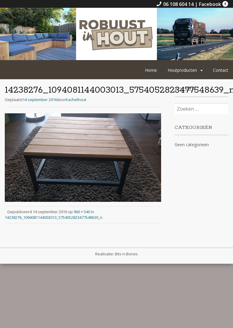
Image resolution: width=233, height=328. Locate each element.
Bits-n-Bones (126, 254)
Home (151, 70)
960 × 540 (82, 211)
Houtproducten (182, 70)
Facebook (213, 4)
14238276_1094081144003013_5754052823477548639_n (53, 217)
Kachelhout (76, 99)
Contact (220, 70)
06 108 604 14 (175, 4)
